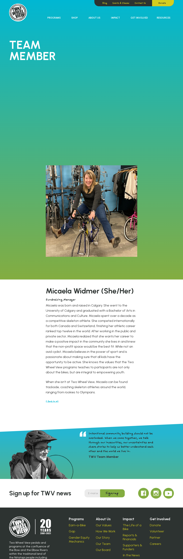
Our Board (103, 550)
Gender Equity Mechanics (79, 539)
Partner (155, 538)
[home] (18, 12)
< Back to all (52, 401)
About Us (94, 17)
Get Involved (139, 17)
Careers (155, 544)
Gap (72, 531)
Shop (74, 17)
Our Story (103, 538)
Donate (162, 3)
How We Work (105, 531)
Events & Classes (120, 3)
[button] (54, 17)
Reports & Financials (130, 537)
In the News (131, 555)
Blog (104, 3)
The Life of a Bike (132, 527)
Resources (163, 17)
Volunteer (157, 531)
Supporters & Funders (132, 547)
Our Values (104, 525)
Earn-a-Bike (77, 525)
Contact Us (140, 3)
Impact (115, 17)
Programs (54, 17)
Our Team (103, 544)
